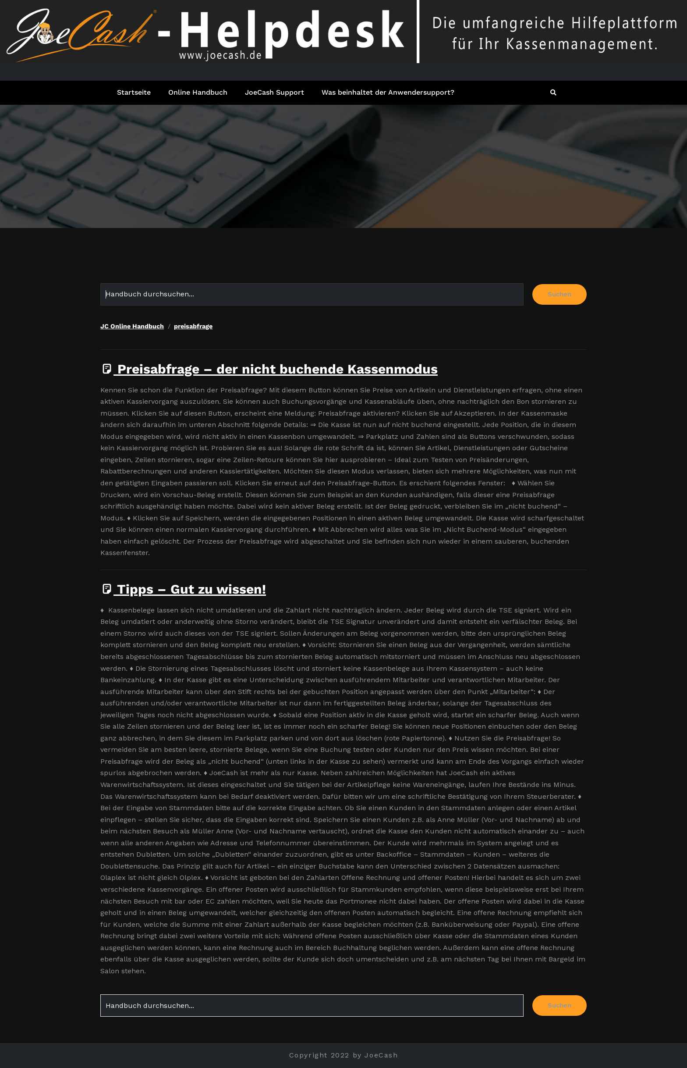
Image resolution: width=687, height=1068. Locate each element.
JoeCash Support (274, 92)
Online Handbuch (197, 92)
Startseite (134, 92)
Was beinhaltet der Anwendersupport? (388, 92)
